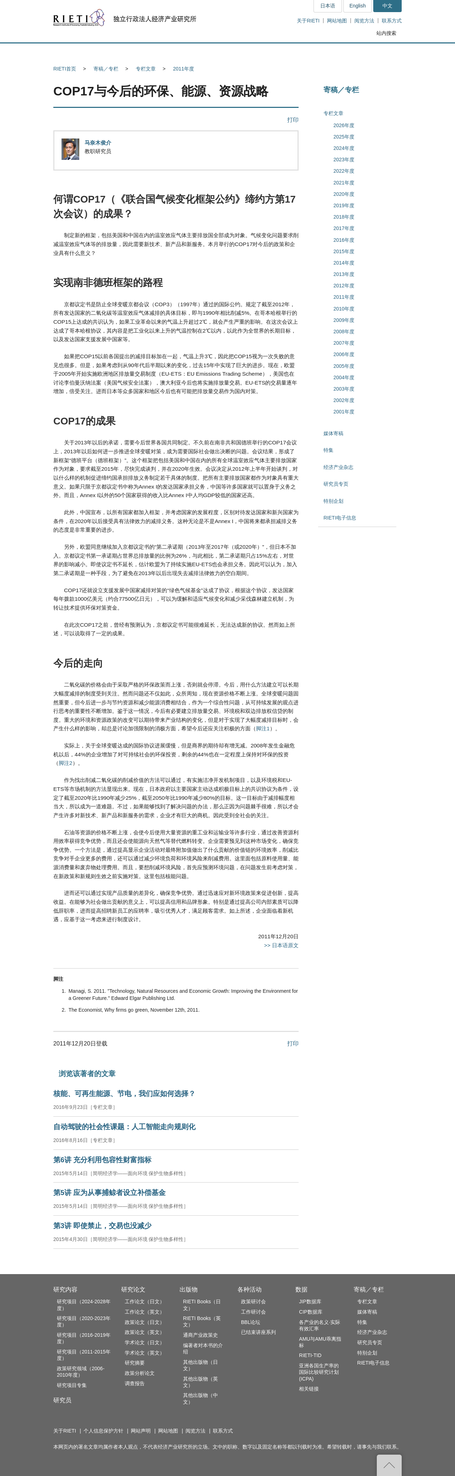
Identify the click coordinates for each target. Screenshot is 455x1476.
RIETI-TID (310, 1355)
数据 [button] (326, 51)
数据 (301, 1289)
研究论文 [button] (178, 51)
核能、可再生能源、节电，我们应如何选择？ (124, 1093)
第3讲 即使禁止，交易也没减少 (102, 1226)
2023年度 (343, 159)
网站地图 (337, 21)
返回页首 (389, 1465)
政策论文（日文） (145, 1322)
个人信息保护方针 (103, 1431)
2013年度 (343, 274)
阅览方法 (364, 21)
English (357, 6)
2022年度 (343, 171)
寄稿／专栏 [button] (375, 51)
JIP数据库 (310, 1301)
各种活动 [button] (277, 51)
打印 (293, 119)
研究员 (62, 1400)
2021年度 (343, 183)
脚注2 (66, 763)
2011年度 (183, 69)
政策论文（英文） (145, 1332)
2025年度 (343, 137)
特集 (328, 450)
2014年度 (343, 263)
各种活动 (249, 1289)
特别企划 (333, 501)
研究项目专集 (72, 1385)
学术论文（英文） (145, 1353)
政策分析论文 (140, 1373)
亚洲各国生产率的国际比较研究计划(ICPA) (319, 1372)
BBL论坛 (250, 1322)
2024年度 (343, 148)
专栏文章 (146, 69)
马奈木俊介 (98, 143)
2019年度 (343, 205)
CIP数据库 (310, 1312)
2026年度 (343, 125)
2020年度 (343, 194)
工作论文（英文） (145, 1312)
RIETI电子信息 (339, 518)
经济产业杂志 (338, 467)
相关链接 (309, 1389)
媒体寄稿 (333, 433)
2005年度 (343, 366)
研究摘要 (135, 1363)
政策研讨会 (253, 1301)
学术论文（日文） (145, 1342)
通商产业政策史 (200, 1335)
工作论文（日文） (145, 1301)
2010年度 (343, 309)
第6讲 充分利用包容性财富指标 (102, 1160)
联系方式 (392, 21)
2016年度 (343, 240)
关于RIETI (308, 21)
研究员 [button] (128, 51)
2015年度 (343, 251)
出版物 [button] (227, 51)
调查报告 (135, 1383)
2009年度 (343, 320)
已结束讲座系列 (258, 1332)
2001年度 (343, 411)
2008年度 (343, 331)
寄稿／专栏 (105, 69)
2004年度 (343, 377)
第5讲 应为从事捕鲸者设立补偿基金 (109, 1192)
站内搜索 (386, 33)
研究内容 (65, 1289)
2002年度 (343, 400)
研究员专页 (335, 484)
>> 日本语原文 (281, 945)
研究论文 (133, 1289)
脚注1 (263, 728)
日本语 (327, 6)
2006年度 (343, 354)
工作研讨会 (253, 1312)
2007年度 (343, 343)
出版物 (189, 1289)
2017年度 (343, 228)
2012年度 (343, 285)
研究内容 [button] (79, 51)
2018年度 (343, 217)
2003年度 (343, 389)
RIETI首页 (64, 69)
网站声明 (141, 1431)
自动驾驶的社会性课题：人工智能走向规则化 (124, 1127)
